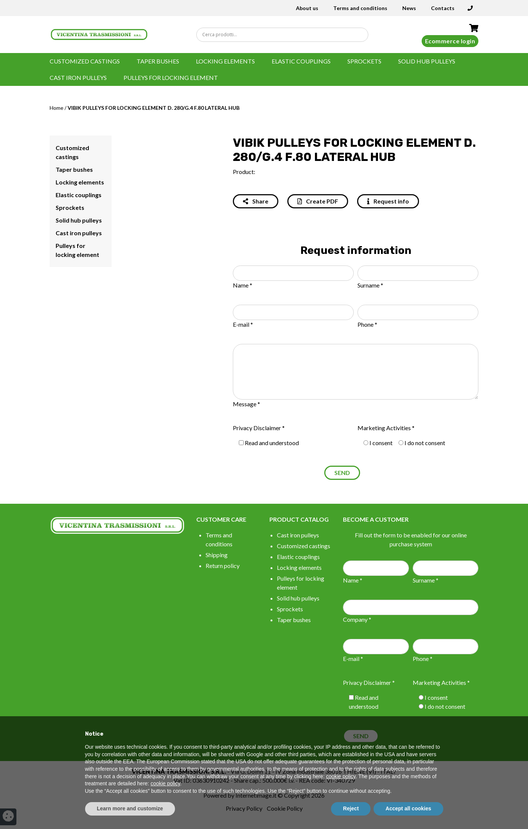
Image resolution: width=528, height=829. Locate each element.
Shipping (217, 554)
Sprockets (364, 61)
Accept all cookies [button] (408, 808)
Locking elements (225, 61)
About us (307, 8)
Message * (246, 403)
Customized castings (85, 61)
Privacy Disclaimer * (259, 427)
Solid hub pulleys (426, 61)
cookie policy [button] (341, 776)
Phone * (367, 324)
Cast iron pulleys (78, 77)
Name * (242, 285)
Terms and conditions (360, 8)
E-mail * (243, 324)
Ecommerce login (450, 40)
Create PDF (317, 201)
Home (56, 108)
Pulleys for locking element (171, 77)
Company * (357, 619)
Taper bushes (158, 61)
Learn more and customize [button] (130, 808)
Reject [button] (351, 808)
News (409, 8)
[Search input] (284, 35)
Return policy (223, 565)
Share (255, 201)
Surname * (370, 285)
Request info (388, 201)
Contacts (442, 8)
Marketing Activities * (386, 427)
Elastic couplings (301, 61)
